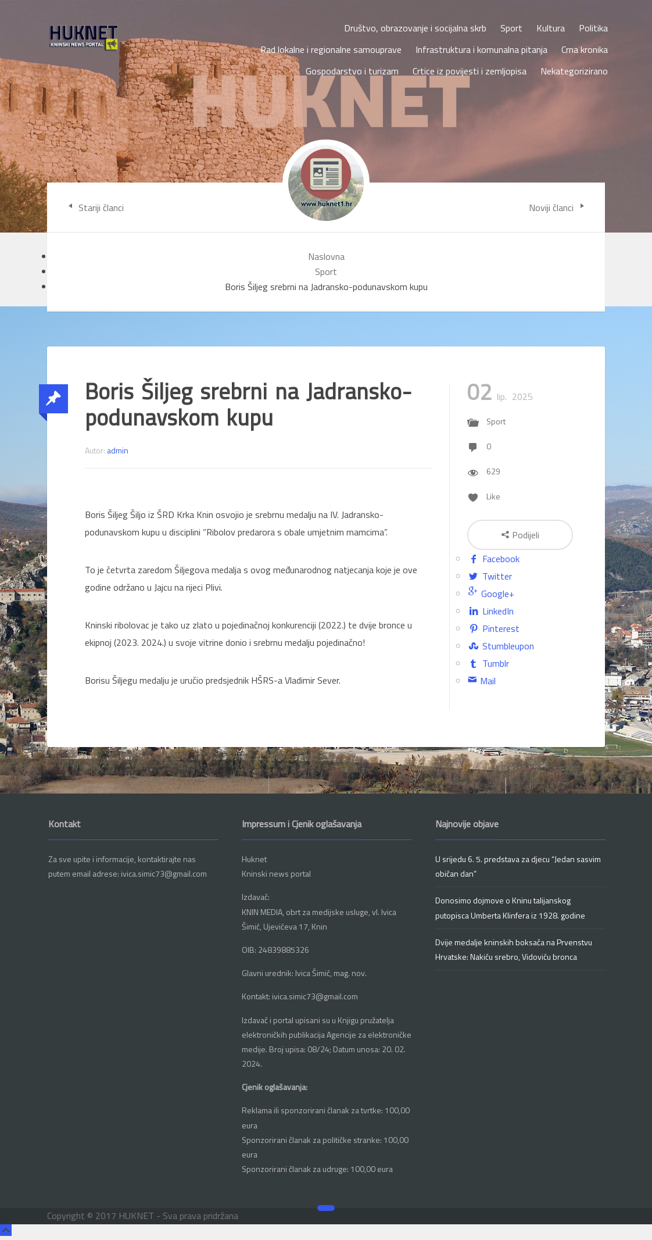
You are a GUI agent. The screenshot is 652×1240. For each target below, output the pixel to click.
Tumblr (488, 663)
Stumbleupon (500, 646)
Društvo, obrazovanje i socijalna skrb (415, 28)
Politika (593, 28)
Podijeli (519, 535)
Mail (481, 681)
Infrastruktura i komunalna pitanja (481, 49)
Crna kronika (584, 49)
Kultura (550, 28)
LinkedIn (490, 611)
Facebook (493, 559)
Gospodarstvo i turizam (352, 71)
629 (493, 471)
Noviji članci (558, 208)
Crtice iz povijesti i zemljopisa (469, 71)
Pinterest (493, 628)
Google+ (490, 594)
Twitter (489, 576)
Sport (511, 28)
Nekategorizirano (574, 71)
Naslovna (326, 256)
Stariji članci (94, 208)
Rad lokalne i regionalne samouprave (331, 49)
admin (117, 450)
